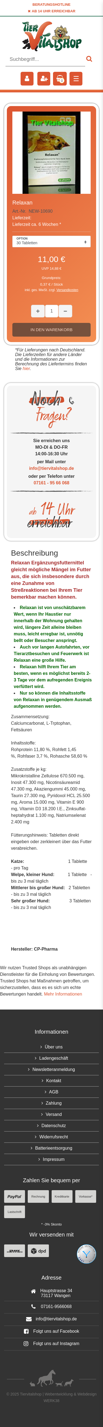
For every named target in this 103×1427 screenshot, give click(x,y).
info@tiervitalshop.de (51, 468)
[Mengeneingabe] (51, 311)
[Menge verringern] (65, 311)
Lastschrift (14, 1211)
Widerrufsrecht (53, 1137)
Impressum (54, 1159)
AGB (54, 1092)
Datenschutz (53, 1125)
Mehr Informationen (63, 994)
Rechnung (38, 1196)
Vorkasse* (86, 1196)
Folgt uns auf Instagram (51, 1343)
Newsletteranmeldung (53, 1069)
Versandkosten (67, 290)
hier (25, 368)
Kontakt (53, 1080)
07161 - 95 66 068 (51, 483)
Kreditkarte (62, 1196)
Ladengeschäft (53, 1058)
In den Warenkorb (51, 329)
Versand (54, 1114)
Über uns (54, 1047)
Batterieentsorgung (53, 1148)
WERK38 (52, 1400)
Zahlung (54, 1103)
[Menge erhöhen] (38, 311)
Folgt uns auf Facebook (51, 1331)
